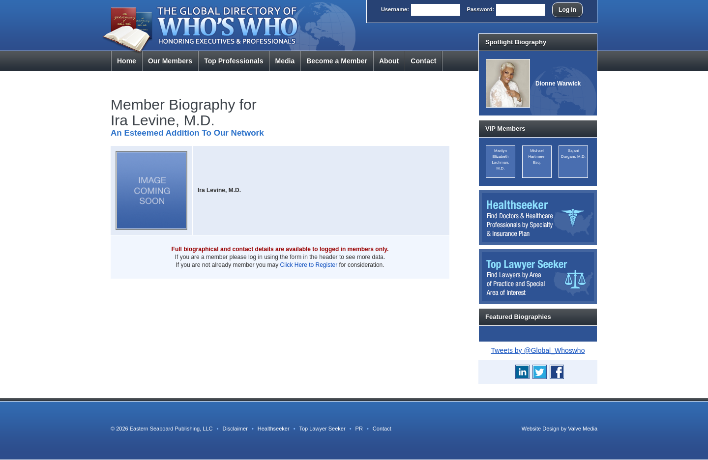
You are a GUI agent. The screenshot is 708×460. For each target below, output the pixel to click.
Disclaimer (234, 428)
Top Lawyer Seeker (322, 428)
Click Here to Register (309, 264)
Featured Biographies (518, 316)
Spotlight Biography (515, 42)
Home (126, 61)
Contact (423, 61)
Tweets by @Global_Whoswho (538, 350)
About (389, 61)
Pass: (481, 9)
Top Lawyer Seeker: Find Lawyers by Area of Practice (538, 276)
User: (395, 9)
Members (170, 61)
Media (285, 61)
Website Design (541, 428)
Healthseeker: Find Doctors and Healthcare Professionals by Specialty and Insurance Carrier (538, 217)
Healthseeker (274, 428)
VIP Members (505, 128)
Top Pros (233, 61)
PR (359, 428)
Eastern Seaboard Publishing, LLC (171, 428)
